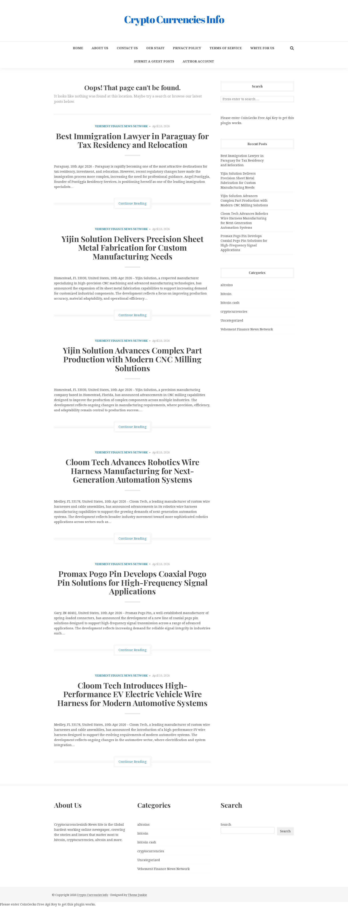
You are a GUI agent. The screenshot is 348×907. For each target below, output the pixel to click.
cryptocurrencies (234, 311)
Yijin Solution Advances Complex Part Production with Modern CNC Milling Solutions (132, 359)
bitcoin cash (230, 302)
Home (78, 48)
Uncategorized (232, 320)
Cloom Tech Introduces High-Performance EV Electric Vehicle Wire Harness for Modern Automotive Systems (132, 694)
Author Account (198, 61)
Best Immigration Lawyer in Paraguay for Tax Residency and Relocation (132, 140)
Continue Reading (132, 203)
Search (226, 824)
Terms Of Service (226, 48)
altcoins (227, 285)
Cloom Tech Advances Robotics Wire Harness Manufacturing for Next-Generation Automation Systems (132, 470)
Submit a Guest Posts (154, 61)
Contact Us (127, 48)
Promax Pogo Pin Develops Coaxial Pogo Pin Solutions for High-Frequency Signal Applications (132, 582)
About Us (100, 48)
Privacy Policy (187, 48)
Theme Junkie (137, 895)
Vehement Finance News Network (121, 126)
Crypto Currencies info (92, 895)
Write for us (262, 48)
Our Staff (155, 48)
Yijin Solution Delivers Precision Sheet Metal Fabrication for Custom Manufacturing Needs (132, 247)
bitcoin (226, 294)
